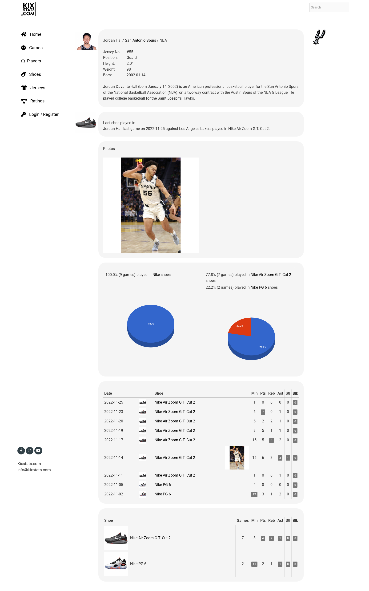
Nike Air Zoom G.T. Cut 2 (271, 274)
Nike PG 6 (259, 287)
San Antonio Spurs (141, 40)
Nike (156, 274)
